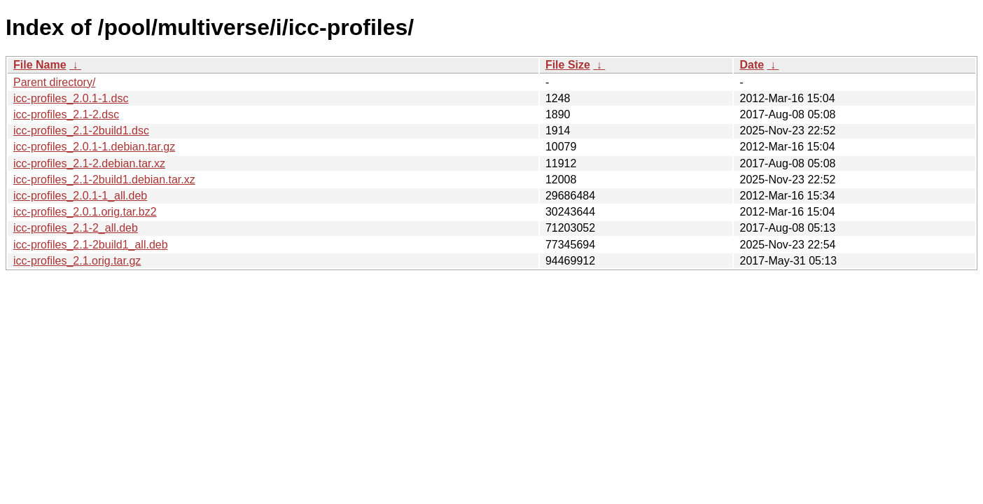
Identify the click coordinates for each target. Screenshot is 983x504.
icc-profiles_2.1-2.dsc (66, 114)
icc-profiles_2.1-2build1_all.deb (90, 245)
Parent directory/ (54, 82)
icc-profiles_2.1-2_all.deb (75, 228)
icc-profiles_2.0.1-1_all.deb (80, 196)
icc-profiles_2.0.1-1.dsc (71, 98)
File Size (567, 65)
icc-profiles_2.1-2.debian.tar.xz (89, 163)
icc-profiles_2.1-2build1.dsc (81, 130)
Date (751, 65)
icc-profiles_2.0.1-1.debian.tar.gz (94, 147)
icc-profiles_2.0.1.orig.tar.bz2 (85, 212)
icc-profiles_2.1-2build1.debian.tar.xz (104, 180)
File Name (40, 65)
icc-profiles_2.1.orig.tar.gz (77, 261)
